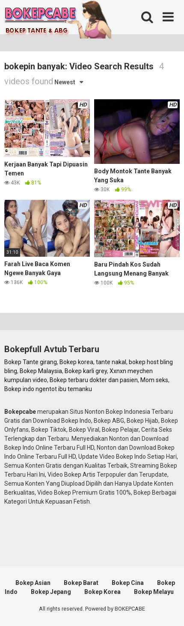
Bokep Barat (81, 582)
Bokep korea (76, 362)
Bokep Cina (128, 582)
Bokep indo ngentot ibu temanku (48, 389)
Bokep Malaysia (41, 371)
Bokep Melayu (154, 591)
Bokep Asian (32, 582)
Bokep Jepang (51, 591)
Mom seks (154, 380)
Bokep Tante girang (30, 362)
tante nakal (111, 362)
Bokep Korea (102, 591)
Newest (64, 82)
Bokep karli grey (86, 371)
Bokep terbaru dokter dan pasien (94, 380)
